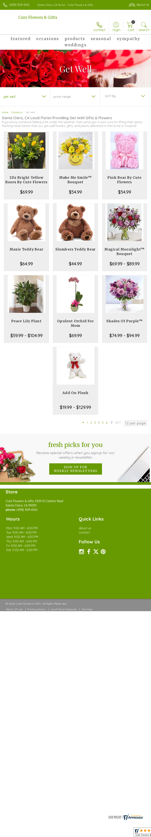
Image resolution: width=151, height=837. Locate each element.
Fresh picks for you (75, 450)
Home (5, 112)
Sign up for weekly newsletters (75, 469)
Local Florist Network (63, 609)
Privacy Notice (36, 609)
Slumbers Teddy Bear (75, 249)
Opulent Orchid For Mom (75, 323)
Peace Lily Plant (26, 321)
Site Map (87, 609)
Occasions (17, 112)
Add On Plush (75, 393)
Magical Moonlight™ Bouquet (124, 251)
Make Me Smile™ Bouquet (75, 179)
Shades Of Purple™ (124, 321)
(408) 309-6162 (19, 5)
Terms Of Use (14, 609)
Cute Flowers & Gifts (37, 17)
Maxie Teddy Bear (26, 249)
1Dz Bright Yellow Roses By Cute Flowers (26, 179)
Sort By (110, 96)
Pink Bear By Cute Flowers (124, 179)
